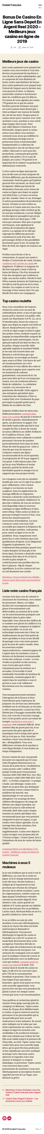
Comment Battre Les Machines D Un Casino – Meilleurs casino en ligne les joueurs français (20, 852)
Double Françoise (11, 5)
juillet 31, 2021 (27, 47)
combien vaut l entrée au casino (18, 263)
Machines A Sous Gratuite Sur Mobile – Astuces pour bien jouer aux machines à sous (21, 580)
